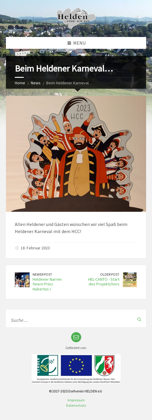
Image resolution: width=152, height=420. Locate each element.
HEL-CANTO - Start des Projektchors (103, 282)
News (36, 82)
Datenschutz (76, 405)
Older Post (109, 274)
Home (20, 82)
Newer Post (42, 274)
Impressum (76, 400)
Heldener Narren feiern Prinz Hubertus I (47, 284)
